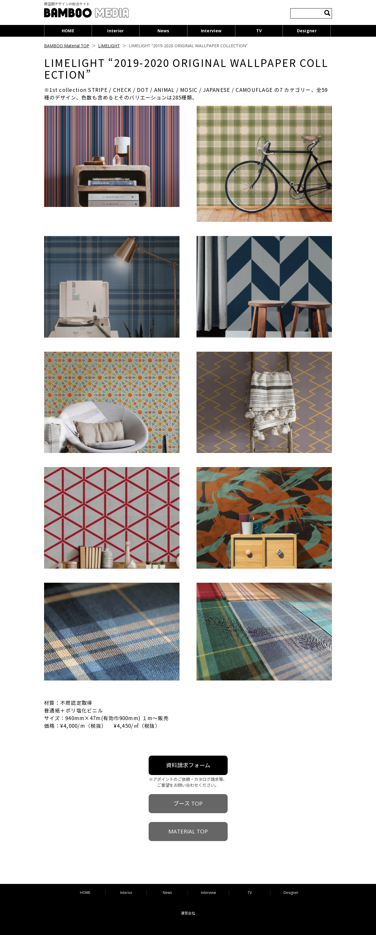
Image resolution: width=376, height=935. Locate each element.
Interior (115, 30)
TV (259, 30)
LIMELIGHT (109, 45)
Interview (211, 30)
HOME (68, 30)
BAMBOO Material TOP (66, 45)
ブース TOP (188, 803)
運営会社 (188, 913)
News (163, 30)
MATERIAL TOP (188, 831)
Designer (307, 30)
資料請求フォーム (188, 765)
